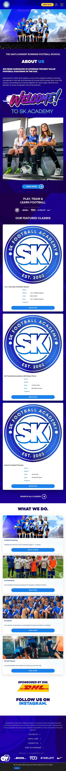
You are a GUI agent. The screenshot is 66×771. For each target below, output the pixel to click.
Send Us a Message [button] (33, 748)
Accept (16, 768)
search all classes (33, 496)
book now (47, 4)
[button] (61, 5)
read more (35, 186)
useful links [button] (33, 739)
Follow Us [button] (33, 734)
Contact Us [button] (33, 743)
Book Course (33, 550)
